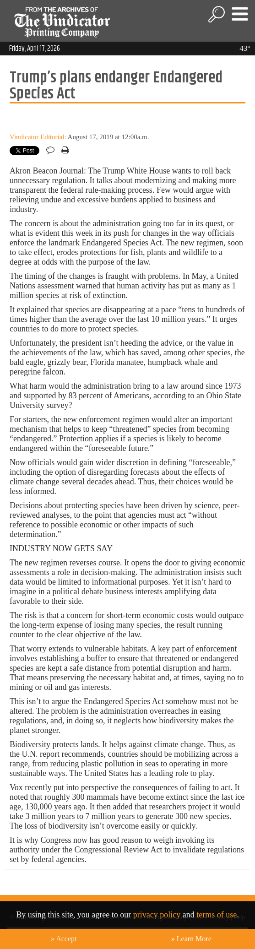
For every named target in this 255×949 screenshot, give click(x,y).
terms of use (216, 914)
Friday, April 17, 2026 (34, 48)
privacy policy (156, 914)
